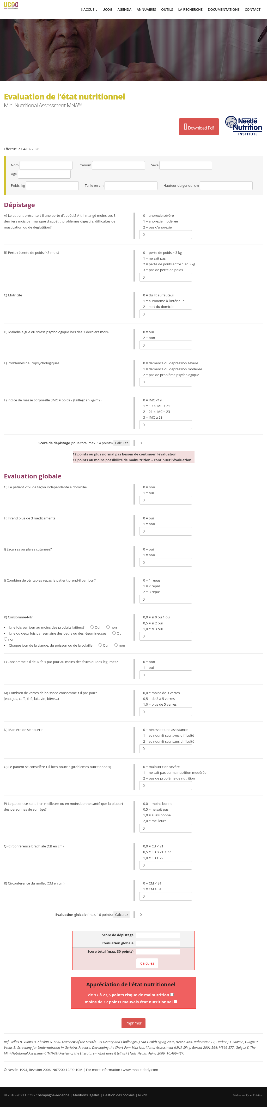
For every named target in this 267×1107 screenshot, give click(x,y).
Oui (95, 627)
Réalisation (248, 1095)
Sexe (155, 165)
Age (14, 174)
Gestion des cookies (119, 1095)
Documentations (224, 9)
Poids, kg (18, 185)
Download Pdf (199, 126)
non (111, 627)
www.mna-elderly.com (140, 1069)
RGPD (142, 1095)
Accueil (89, 9)
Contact (252, 9)
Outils (167, 9)
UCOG (107, 9)
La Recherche (190, 9)
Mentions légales (86, 1095)
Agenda (125, 9)
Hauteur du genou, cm (181, 185)
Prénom (84, 165)
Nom (15, 165)
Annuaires (146, 9)
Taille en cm (94, 185)
